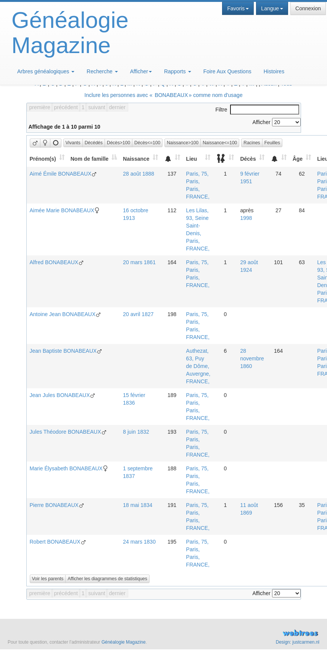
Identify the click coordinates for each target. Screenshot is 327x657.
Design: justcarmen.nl (297, 642)
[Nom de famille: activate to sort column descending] (94, 158)
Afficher (141, 71)
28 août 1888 (138, 174)
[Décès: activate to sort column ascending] (252, 158)
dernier (117, 107)
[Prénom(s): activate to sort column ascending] (47, 158)
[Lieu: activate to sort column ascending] (198, 158)
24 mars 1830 (139, 542)
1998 (246, 218)
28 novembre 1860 (252, 358)
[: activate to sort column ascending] (172, 158)
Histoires (274, 71)
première (39, 107)
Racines (251, 142)
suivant (96, 107)
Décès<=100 (147, 142)
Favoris (238, 8)
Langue (272, 8)
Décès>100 (118, 142)
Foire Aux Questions (227, 71)
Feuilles (272, 142)
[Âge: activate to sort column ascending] (302, 158)
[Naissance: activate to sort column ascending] (140, 158)
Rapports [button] (177, 71)
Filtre (257, 110)
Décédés (94, 142)
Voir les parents (48, 578)
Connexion (308, 8)
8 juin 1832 (136, 432)
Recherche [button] (102, 71)
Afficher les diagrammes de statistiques (107, 578)
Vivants (73, 142)
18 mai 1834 (137, 505)
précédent (66, 107)
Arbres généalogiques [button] (45, 71)
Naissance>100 (182, 142)
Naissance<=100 (220, 142)
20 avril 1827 (138, 314)
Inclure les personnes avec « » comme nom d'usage (163, 95)
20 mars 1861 (139, 262)
